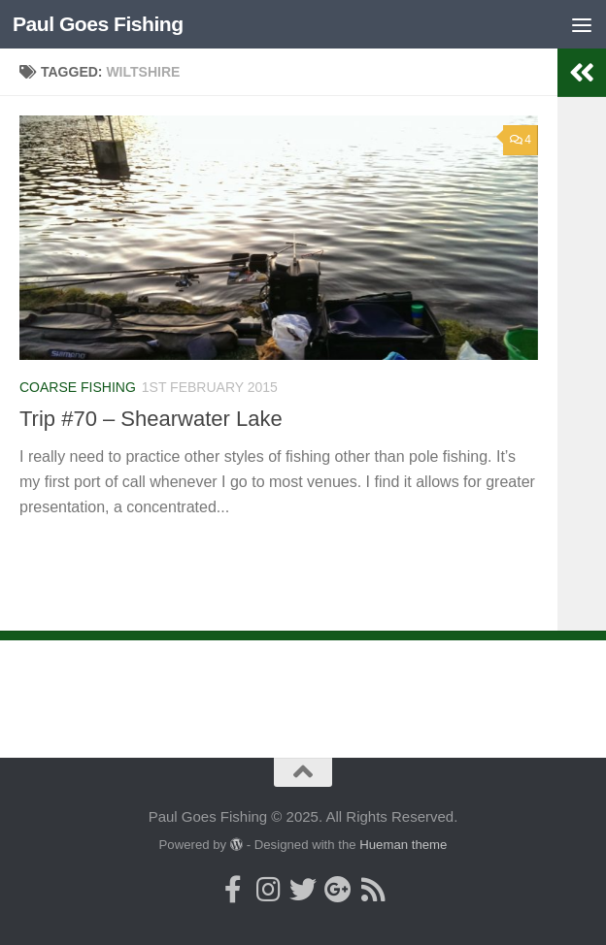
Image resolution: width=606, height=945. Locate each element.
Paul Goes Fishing (98, 24)
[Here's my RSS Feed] (373, 889)
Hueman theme (403, 844)
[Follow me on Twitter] (303, 889)
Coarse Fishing (77, 387)
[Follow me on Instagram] (268, 889)
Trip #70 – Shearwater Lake (151, 419)
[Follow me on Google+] (338, 889)
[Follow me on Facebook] (233, 889)
